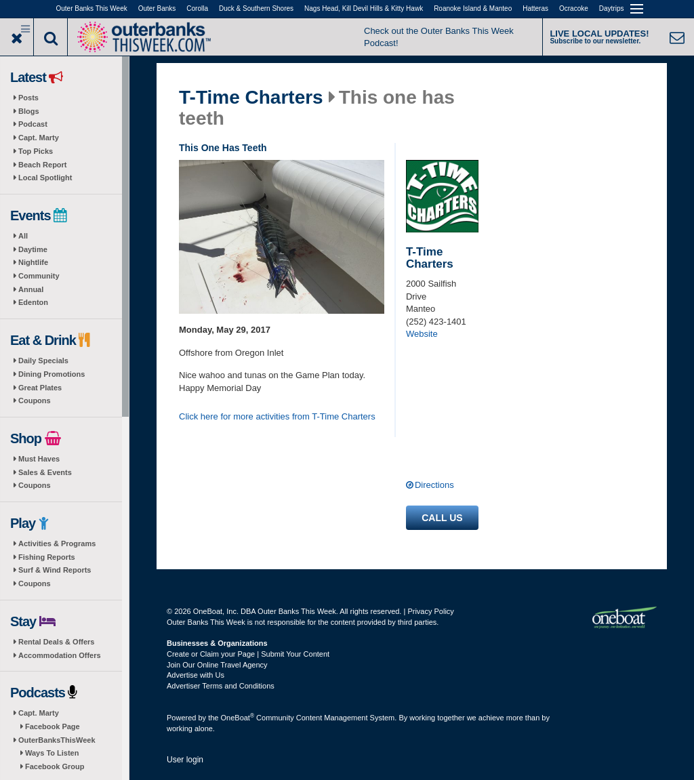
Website (422, 334)
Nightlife (33, 262)
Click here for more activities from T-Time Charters (277, 416)
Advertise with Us (195, 675)
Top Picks (35, 151)
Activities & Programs (57, 543)
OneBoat (238, 718)
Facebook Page (52, 726)
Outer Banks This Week (91, 8)
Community (39, 276)
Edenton (33, 302)
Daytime (32, 249)
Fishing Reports (46, 557)
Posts (28, 98)
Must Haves (39, 459)
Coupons (34, 400)
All (23, 236)
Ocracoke (573, 8)
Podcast (32, 124)
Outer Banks (157, 8)
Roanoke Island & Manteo (473, 8)
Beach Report (42, 165)
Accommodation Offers (59, 655)
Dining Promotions (51, 374)
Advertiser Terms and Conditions (220, 686)
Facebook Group (54, 766)
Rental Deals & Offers (56, 642)
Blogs (28, 111)
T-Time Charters (251, 97)
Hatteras (535, 8)
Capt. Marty (38, 138)
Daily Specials (43, 360)
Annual (30, 289)
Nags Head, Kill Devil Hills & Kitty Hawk (363, 8)
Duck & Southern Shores (256, 8)
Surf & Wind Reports (54, 570)
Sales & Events (45, 472)
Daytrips (611, 8)
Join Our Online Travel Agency (217, 665)
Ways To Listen (52, 753)
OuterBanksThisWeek (57, 740)
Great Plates (40, 388)
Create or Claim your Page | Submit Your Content (248, 654)
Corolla (197, 8)
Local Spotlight (45, 177)
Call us (442, 517)
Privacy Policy (430, 611)
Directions (434, 485)
